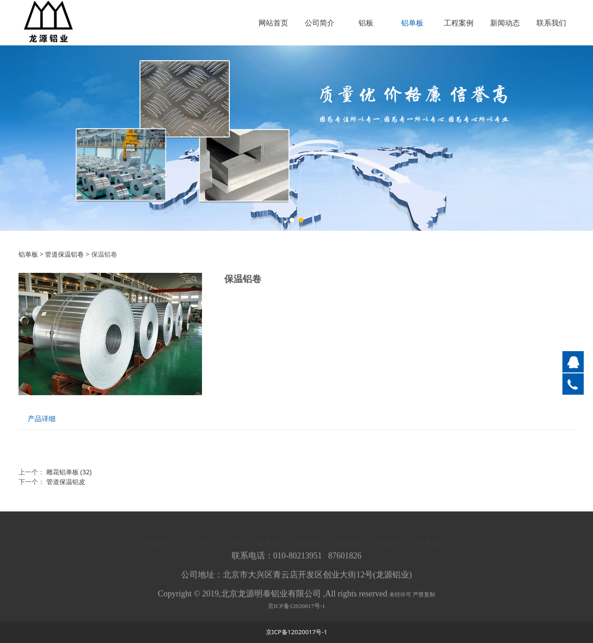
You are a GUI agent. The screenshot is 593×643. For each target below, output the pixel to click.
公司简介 (319, 23)
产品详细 (42, 418)
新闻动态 (505, 23)
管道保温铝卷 (64, 254)
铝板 (366, 23)
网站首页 (273, 23)
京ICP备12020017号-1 (296, 610)
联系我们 (551, 23)
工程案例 (458, 23)
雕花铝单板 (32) (69, 471)
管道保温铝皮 (65, 481)
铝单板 (412, 23)
